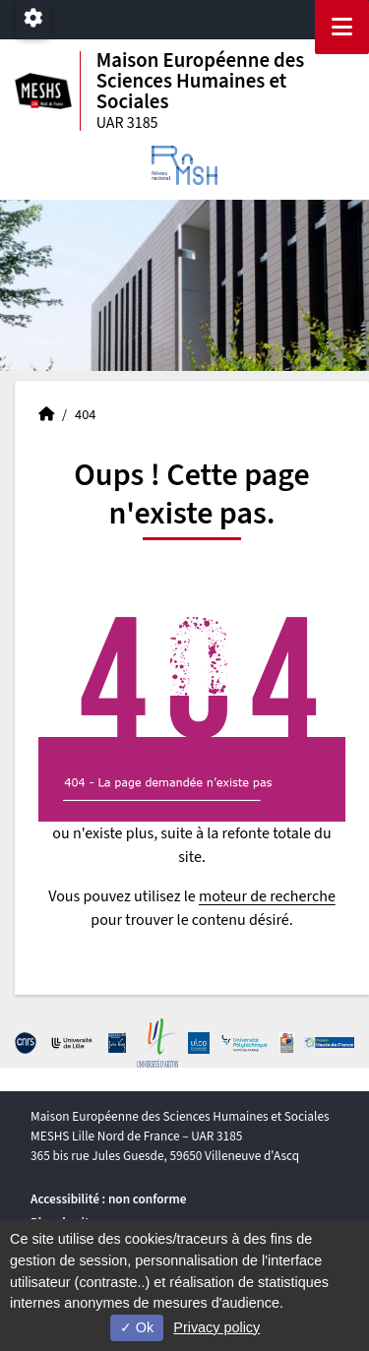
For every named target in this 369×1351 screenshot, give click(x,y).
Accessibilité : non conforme (108, 1199)
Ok (137, 1327)
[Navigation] (342, 27)
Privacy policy (216, 1327)
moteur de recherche (267, 896)
